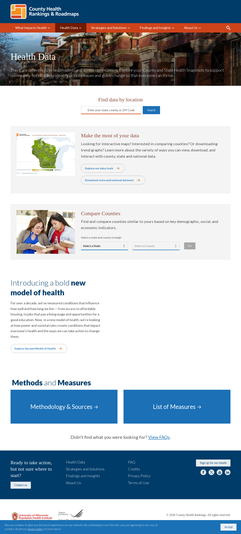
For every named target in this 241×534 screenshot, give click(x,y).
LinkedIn (227, 472)
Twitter (211, 472)
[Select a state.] (104, 246)
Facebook (203, 472)
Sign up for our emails (213, 462)
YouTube (219, 472)
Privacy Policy (139, 475)
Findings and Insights (155, 28)
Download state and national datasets (109, 180)
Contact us (20, 485)
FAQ (131, 462)
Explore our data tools (99, 168)
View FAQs (159, 437)
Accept (228, 527)
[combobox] (83, 110)
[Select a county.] (156, 246)
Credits (134, 469)
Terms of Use (138, 482)
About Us (191, 28)
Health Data (69, 28)
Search (228, 28)
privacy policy (35, 529)
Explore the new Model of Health (35, 348)
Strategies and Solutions (109, 28)
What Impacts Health (31, 28)
